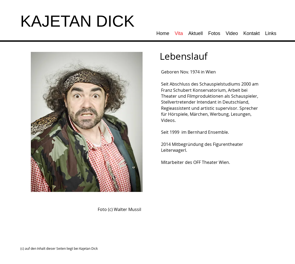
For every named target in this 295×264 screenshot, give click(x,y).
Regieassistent (175, 108)
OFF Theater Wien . (211, 162)
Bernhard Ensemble (208, 132)
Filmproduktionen (205, 96)
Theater (169, 96)
